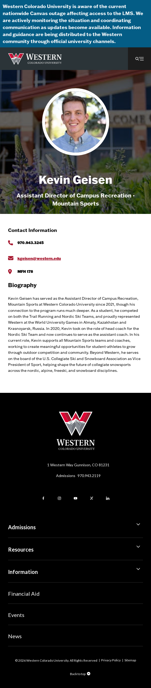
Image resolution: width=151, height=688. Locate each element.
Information (75, 570)
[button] (139, 58)
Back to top (78, 674)
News (15, 636)
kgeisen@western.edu (39, 258)
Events (16, 615)
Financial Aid (24, 593)
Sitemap (130, 660)
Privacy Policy (111, 660)
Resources (75, 547)
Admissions (78, 475)
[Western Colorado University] (76, 448)
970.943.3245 (30, 242)
